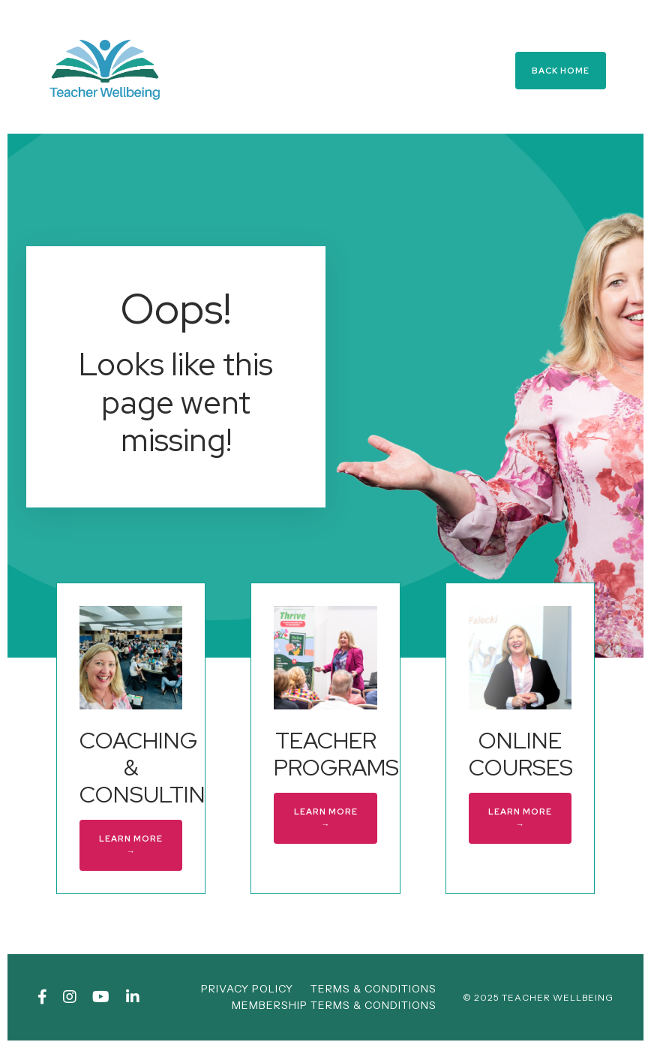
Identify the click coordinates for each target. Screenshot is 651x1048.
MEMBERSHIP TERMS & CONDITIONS (334, 1005)
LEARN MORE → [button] (131, 845)
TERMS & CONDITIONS (373, 988)
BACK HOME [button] (561, 70)
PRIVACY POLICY (247, 988)
